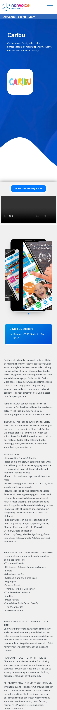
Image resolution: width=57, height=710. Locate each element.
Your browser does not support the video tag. (28, 209)
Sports (22, 16)
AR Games (9, 16)
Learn (31, 16)
